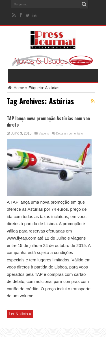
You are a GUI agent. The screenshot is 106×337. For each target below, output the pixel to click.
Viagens (44, 133)
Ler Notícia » (20, 314)
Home (15, 88)
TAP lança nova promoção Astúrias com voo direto (48, 121)
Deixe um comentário (69, 133)
